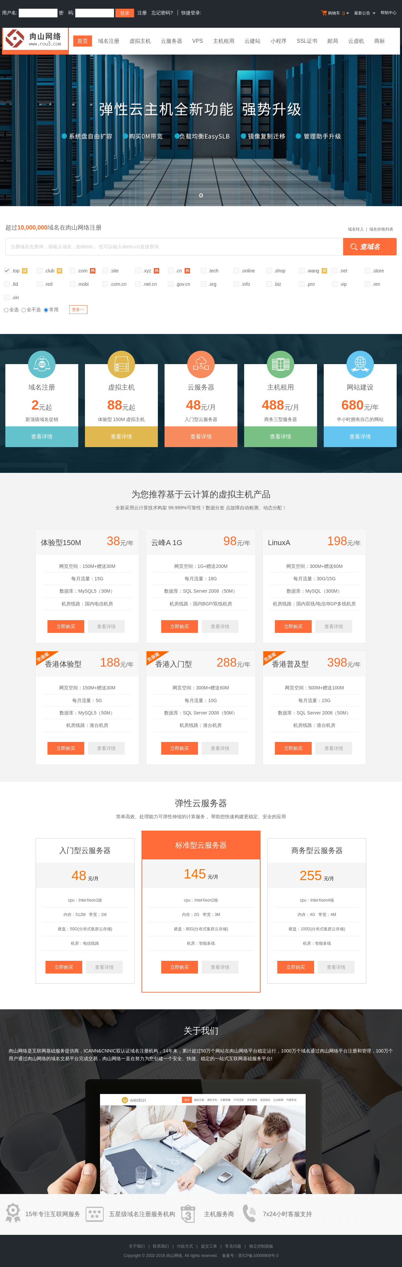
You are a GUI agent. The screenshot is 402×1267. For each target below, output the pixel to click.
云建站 (252, 41)
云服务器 (171, 41)
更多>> (78, 309)
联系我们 (161, 1246)
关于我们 (137, 1246)
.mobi (83, 284)
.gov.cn (183, 284)
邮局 (332, 41)
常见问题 (233, 1246)
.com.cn (118, 284)
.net (343, 270)
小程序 (279, 41)
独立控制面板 (261, 1246)
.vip (343, 284)
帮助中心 (389, 12)
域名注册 (108, 41)
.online (248, 270)
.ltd (15, 284)
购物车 (336, 13)
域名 (305, 1050)
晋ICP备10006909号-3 (258, 1255)
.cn (183, 270)
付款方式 (185, 1246)
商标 (379, 41)
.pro (311, 284)
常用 (51, 309)
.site (114, 270)
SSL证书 (307, 41)
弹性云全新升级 (201, 125)
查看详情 (42, 436)
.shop (279, 270)
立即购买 (66, 626)
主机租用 (223, 41)
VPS (197, 41)
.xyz (151, 270)
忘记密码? (162, 12)
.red (48, 284)
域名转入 (356, 229)
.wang (317, 270)
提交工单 (209, 1246)
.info (245, 284)
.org (212, 284)
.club (53, 270)
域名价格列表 (381, 229)
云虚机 (356, 41)
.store (378, 270)
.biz (277, 284)
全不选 (31, 309)
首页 (82, 41)
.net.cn (150, 284)
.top (19, 270)
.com (86, 270)
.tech (213, 270)
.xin (15, 297)
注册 (142, 12)
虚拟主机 (140, 41)
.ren (376, 284)
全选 (11, 309)
